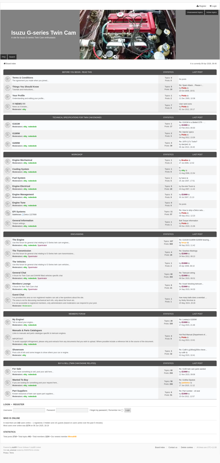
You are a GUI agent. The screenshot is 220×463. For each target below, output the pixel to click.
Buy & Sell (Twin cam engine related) (77, 363)
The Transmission (21, 251)
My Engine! (18, 319)
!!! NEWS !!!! (18, 104)
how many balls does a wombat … (193, 298)
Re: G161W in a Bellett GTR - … (192, 122)
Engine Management (23, 194)
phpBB (14, 447)
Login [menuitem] (213, 6)
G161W (16, 124)
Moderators (27, 306)
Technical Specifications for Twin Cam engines (77, 117)
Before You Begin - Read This (77, 72)
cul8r (183, 352)
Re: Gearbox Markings (188, 251)
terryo (184, 243)
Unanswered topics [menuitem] (195, 12)
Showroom (18, 349)
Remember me (115, 410)
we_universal (11, 450)
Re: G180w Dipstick (187, 380)
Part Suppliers (19, 391)
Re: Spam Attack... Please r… (191, 85)
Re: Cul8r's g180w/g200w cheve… (193, 350)
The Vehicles (19, 261)
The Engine (18, 240)
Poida (184, 88)
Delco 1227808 (29, 214)
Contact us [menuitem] (173, 447)
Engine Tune (18, 202)
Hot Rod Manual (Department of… (193, 335)
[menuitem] (5, 453)
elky (24, 109)
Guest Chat (18, 294)
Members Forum (77, 314)
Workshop (77, 155)
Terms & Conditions (22, 77)
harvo (184, 178)
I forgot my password (98, 410)
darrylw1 (185, 144)
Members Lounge (21, 283)
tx (179, 168)
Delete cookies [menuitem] (187, 447)
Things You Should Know (25, 86)
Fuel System (18, 178)
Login (6, 404)
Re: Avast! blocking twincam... (191, 284)
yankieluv (186, 383)
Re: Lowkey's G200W (188, 319)
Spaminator (42, 245)
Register (18, 404)
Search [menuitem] (12, 57)
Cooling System (20, 169)
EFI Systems (19, 211)
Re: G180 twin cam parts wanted (192, 369)
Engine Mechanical (22, 160)
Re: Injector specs (186, 132)
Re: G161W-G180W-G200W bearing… (195, 240)
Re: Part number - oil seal (189, 391)
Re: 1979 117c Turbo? (188, 142)
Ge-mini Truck (187, 186)
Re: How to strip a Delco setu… (192, 210)
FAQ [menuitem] (4, 57)
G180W (16, 133)
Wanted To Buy (20, 380)
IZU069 (184, 125)
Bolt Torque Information (188, 221)
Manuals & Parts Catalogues (27, 330)
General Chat (19, 272)
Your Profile (18, 95)
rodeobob (32, 127)
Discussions (77, 234)
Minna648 (72, 437)
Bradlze (185, 160)
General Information (22, 220)
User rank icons (185, 104)
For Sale (16, 369)
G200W (16, 143)
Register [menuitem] (201, 6)
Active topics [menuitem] (211, 12)
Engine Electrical (21, 186)
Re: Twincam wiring (187, 273)
